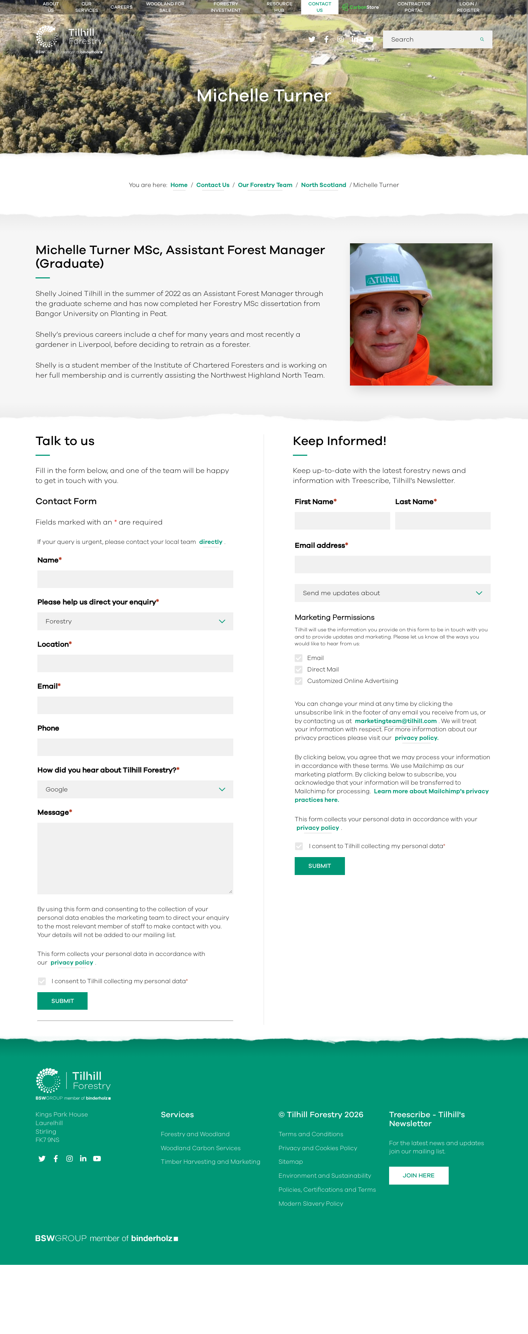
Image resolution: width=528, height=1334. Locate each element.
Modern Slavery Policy (311, 1205)
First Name (316, 502)
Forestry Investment (226, 7)
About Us (51, 7)
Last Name (416, 502)
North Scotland (324, 185)
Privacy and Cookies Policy (318, 1150)
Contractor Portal (414, 7)
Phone (48, 729)
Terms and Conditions (311, 1136)
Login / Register (468, 7)
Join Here (419, 1177)
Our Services (86, 7)
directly (211, 542)
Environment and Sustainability (325, 1177)
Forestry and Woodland (195, 1136)
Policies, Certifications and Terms (327, 1191)
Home (178, 185)
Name (49, 560)
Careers (121, 7)
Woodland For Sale (165, 7)
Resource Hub (279, 7)
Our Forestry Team (265, 185)
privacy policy (317, 828)
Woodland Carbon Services (201, 1150)
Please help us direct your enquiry (98, 602)
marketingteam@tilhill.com (396, 722)
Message (54, 814)
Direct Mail (323, 670)
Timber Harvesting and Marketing (211, 1164)
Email (49, 687)
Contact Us (319, 7)
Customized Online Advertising (352, 681)
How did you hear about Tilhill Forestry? (108, 771)
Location (54, 645)
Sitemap (291, 1164)
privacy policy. (417, 739)
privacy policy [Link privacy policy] (72, 964)
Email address (321, 546)
